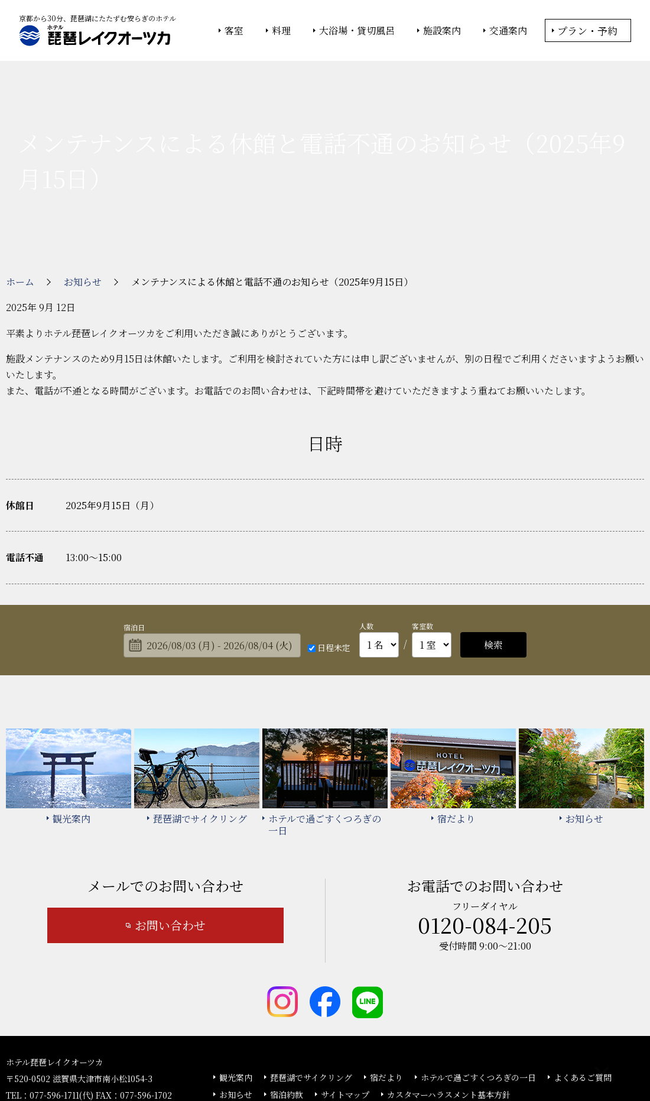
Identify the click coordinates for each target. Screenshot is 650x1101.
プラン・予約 (587, 30)
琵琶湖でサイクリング (311, 1001)
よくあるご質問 (583, 1001)
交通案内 (508, 30)
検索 (493, 568)
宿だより (386, 1001)
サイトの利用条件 (493, 1060)
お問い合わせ (170, 848)
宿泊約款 (286, 1018)
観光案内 (235, 1001)
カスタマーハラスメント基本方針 (449, 1018)
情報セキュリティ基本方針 (335, 1060)
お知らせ (235, 1018)
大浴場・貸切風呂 (357, 30)
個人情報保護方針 (421, 1060)
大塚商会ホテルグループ (239, 1060)
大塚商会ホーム (161, 1060)
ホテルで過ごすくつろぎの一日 (478, 1001)
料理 (281, 30)
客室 (234, 30)
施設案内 (442, 30)
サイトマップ (345, 1018)
